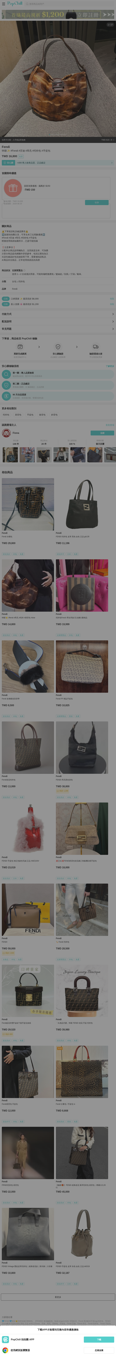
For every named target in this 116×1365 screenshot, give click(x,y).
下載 (99, 1339)
